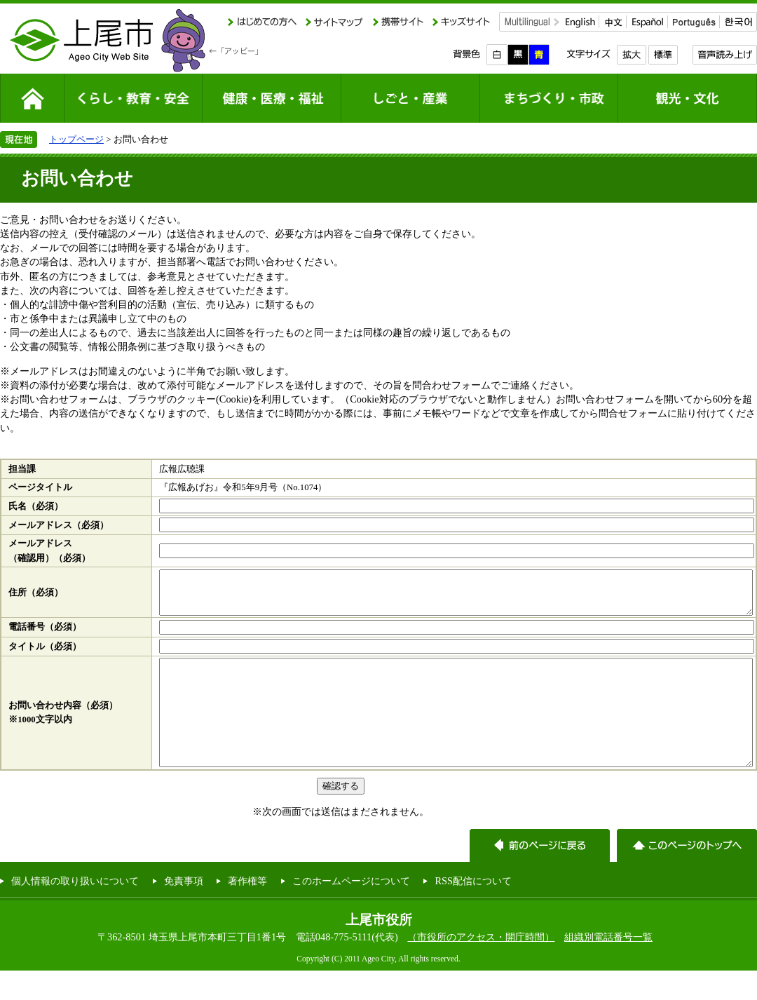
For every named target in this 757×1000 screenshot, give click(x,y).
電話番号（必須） (44, 635)
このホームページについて (351, 910)
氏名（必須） (35, 506)
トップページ (76, 139)
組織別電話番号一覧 (608, 966)
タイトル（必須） (44, 655)
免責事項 (183, 910)
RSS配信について (473, 910)
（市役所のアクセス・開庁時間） (480, 966)
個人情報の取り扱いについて (75, 910)
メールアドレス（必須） (58, 525)
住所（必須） (35, 597)
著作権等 (247, 910)
